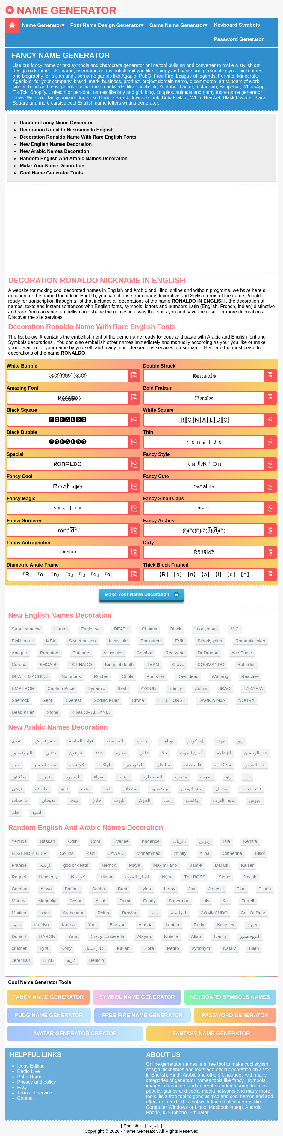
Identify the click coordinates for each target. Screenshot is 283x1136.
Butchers (81, 652)
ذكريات (179, 841)
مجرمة (206, 776)
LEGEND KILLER (29, 853)
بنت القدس (255, 764)
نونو (64, 788)
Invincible (118, 640)
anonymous (206, 628)
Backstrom (151, 640)
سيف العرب (224, 800)
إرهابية (123, 776)
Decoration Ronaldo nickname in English (66, 129)
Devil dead (188, 676)
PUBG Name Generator (49, 1015)
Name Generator (66, 10)
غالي (144, 752)
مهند (221, 740)
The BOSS (195, 876)
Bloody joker (210, 640)
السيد (37, 812)
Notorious (71, 676)
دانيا (154, 912)
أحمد (16, 764)
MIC (235, 628)
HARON (47, 936)
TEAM (153, 664)
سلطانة (130, 788)
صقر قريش (45, 740)
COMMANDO (211, 664)
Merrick (108, 865)
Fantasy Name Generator (211, 1034)
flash (123, 688)
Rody (199, 924)
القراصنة (179, 912)
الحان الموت (137, 876)
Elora (148, 948)
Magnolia (47, 900)
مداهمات (20, 800)
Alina (204, 853)
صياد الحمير (45, 764)
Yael (92, 924)
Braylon (129, 912)
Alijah (101, 900)
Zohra (201, 688)
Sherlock (20, 700)
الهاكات (104, 764)
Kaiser (247, 865)
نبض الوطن (191, 788)
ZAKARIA (253, 688)
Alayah (144, 936)
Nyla (166, 876)
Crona (138, 700)
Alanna (146, 924)
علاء (99, 752)
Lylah (145, 888)
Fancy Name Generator (48, 997)
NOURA (246, 700)
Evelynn (117, 924)
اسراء (99, 776)
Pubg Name (30, 1076)
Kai (225, 900)
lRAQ (225, 688)
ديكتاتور (19, 776)
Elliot (260, 853)
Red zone (174, 652)
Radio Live (28, 1071)
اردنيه (45, 865)
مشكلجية (222, 764)
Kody (66, 948)
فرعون (75, 752)
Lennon (173, 924)
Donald (19, 936)
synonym (201, 948)
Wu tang (219, 676)
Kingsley (225, 924)
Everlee (121, 841)
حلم (15, 812)
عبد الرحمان (255, 752)
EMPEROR (23, 688)
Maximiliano (165, 865)
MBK (51, 640)
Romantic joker (250, 640)
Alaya (46, 888)
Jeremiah (21, 960)
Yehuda (19, 841)
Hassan (47, 841)
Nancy (220, 936)
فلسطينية (192, 764)
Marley (18, 900)
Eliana (264, 888)
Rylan (103, 912)
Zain (91, 853)
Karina (68, 924)
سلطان (163, 764)
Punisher (155, 676)
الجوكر (144, 800)
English (130, 1125)
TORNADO (80, 664)
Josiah (249, 876)
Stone (52, 712)
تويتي (17, 788)
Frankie (19, 865)
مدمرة (181, 776)
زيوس (204, 841)
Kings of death (119, 664)
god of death (75, 865)
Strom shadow (26, 628)
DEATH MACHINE (30, 676)
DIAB (48, 960)
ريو (240, 740)
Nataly (229, 948)
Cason (75, 900)
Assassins (113, 652)
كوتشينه (76, 764)
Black (175, 628)
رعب (168, 800)
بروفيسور (159, 788)
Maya (134, 865)
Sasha (98, 888)
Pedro (173, 948)
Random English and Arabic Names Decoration (74, 158)
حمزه (252, 924)
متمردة (46, 776)
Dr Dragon (208, 652)
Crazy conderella (107, 936)
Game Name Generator (177, 25)
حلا (164, 752)
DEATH (121, 628)
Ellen (254, 948)
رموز (16, 924)
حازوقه (41, 788)
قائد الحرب (250, 788)
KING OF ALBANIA (91, 712)
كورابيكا (78, 876)
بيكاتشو (193, 800)
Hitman (61, 628)
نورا (106, 788)
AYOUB (148, 688)
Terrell (248, 900)
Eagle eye (91, 628)
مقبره (141, 740)
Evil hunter (22, 640)
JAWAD (116, 853)
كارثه (71, 960)
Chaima (149, 628)
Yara (73, 936)
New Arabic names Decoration (54, 151)
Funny (149, 900)
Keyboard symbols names (230, 997)
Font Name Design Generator (105, 25)
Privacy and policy (36, 1082)
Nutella (171, 936)
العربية (153, 1125)
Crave (178, 664)
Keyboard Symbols (237, 25)
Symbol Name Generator (137, 997)
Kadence (150, 841)
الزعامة (224, 752)
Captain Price (61, 688)
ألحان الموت (192, 752)
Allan (196, 936)
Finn (241, 888)
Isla (226, 841)
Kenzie (250, 841)
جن (247, 776)
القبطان (49, 800)
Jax (191, 888)
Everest (73, 700)
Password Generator (239, 39)
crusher (19, 948)
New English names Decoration (56, 144)
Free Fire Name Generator (142, 1015)
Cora (96, 841)
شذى (17, 740)
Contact (25, 1098)
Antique (19, 652)
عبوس (255, 800)
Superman (179, 900)
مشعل (221, 788)
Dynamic (96, 688)
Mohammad (149, 853)
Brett (123, 888)
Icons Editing (31, 1065)
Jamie (196, 865)
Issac (44, 912)
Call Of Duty (253, 912)
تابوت (119, 800)
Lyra (44, 948)
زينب (85, 788)
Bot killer (246, 664)
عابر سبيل (94, 948)
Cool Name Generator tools (51, 172)
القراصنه (115, 740)
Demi (124, 900)
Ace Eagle (241, 652)
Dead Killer (23, 712)
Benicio (96, 960)
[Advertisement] (141, 228)
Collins (66, 853)
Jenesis (216, 888)
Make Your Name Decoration (52, 165)
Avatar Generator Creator (75, 1034)
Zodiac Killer (106, 700)
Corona (19, 664)
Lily (205, 900)
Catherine (232, 853)
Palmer (72, 888)
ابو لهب (167, 740)
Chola (127, 676)
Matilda (19, 912)
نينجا (73, 800)
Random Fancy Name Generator (56, 122)
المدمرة (73, 776)
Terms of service (34, 1092)
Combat (144, 652)
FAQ (22, 1087)
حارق (96, 800)
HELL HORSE (171, 700)
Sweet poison (82, 640)
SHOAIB (48, 664)
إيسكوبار (195, 740)
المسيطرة (152, 776)
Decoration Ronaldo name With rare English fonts (78, 137)
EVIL (180, 640)
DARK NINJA (212, 700)
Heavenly (48, 876)
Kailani (124, 948)
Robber (101, 676)
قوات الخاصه (81, 740)
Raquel (19, 876)
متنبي (51, 752)
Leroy (169, 888)
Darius (221, 865)
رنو (228, 776)
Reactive (250, 676)
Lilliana (105, 876)
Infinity (175, 688)
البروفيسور (22, 752)
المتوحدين (134, 764)
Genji (47, 700)
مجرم (121, 752)
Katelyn (41, 924)
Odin (73, 841)
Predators (50, 652)
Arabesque (74, 912)
